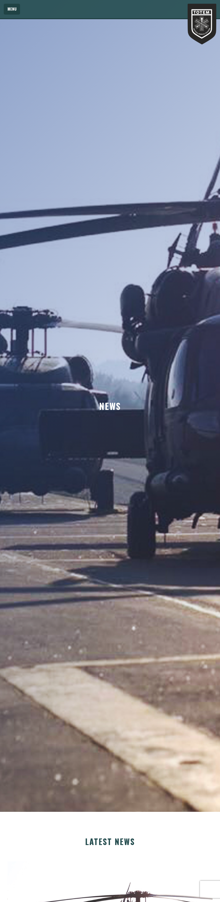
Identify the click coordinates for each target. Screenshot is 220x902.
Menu (12, 9)
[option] (110, 406)
